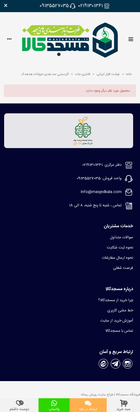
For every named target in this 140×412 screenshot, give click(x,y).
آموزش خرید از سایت (116, 320)
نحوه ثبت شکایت (120, 247)
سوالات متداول (121, 237)
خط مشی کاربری (120, 310)
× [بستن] (6, 6)
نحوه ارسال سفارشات (117, 258)
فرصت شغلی (123, 268)
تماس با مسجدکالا (119, 331)
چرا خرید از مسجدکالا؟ (115, 300)
